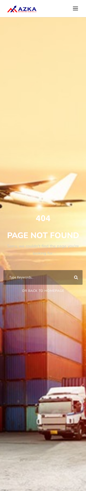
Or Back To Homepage (43, 291)
